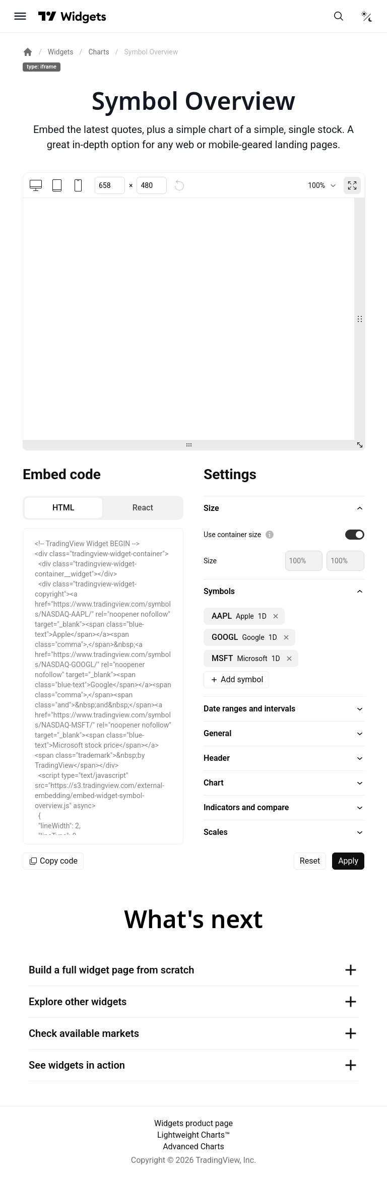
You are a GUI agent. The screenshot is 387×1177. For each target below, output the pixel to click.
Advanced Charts (193, 1146)
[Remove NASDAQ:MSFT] (289, 658)
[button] (284, 508)
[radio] (63, 508)
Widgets (61, 52)
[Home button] (83, 16)
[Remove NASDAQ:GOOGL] (286, 637)
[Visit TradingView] (47, 16)
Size (210, 561)
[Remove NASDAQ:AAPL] (276, 616)
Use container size (232, 535)
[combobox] (322, 185)
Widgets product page (193, 1123)
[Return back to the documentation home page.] (28, 52)
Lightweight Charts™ (193, 1135)
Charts (98, 52)
